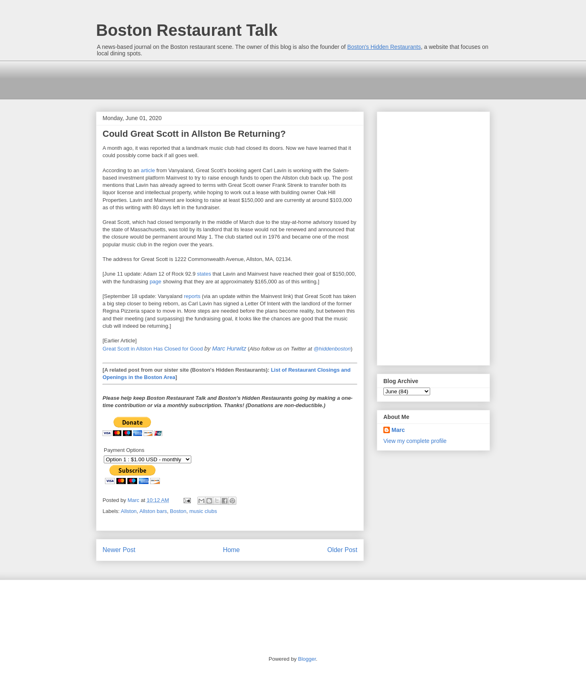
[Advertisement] (244, 79)
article (148, 170)
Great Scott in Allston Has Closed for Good (153, 349)
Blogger (307, 659)
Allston (129, 511)
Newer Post (119, 549)
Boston (178, 511)
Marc (398, 430)
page (156, 281)
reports (192, 296)
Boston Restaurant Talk (187, 30)
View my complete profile (414, 441)
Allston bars (153, 511)
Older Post (342, 549)
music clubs (203, 511)
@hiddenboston (331, 349)
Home (231, 549)
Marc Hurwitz (229, 348)
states (204, 274)
